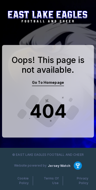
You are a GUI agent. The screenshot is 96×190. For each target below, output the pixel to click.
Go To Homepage (48, 82)
